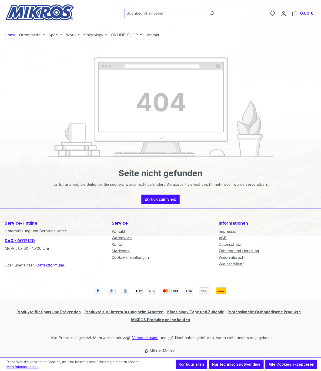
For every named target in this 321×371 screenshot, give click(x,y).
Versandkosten (145, 337)
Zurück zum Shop (160, 199)
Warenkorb (122, 238)
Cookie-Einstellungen (130, 257)
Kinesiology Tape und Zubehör (195, 312)
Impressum (228, 231)
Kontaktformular (49, 265)
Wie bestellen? (231, 264)
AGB (223, 238)
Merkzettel (121, 251)
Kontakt (118, 231)
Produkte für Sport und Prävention (49, 312)
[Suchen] (211, 13)
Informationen (233, 223)
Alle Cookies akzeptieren (291, 364)
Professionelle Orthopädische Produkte (264, 312)
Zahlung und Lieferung (239, 251)
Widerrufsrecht (232, 257)
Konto (117, 244)
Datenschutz (230, 244)
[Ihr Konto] (283, 13)
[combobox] (165, 13)
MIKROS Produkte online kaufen (160, 319)
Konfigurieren (191, 364)
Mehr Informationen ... (23, 367)
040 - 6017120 (20, 240)
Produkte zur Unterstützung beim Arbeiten (124, 312)
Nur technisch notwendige (236, 364)
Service (120, 223)
